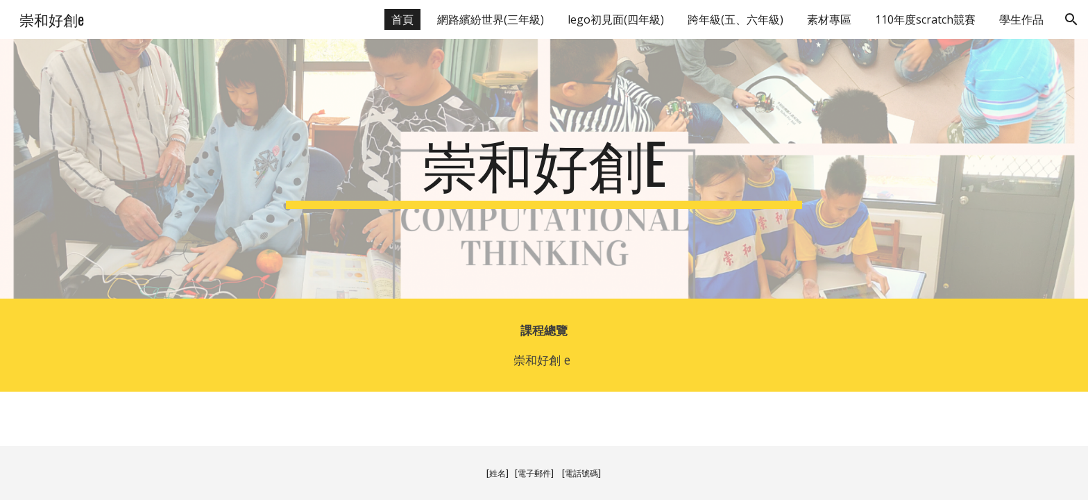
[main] (544, 169)
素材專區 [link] (829, 19)
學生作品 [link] (1021, 19)
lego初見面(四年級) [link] (616, 19)
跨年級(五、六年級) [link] (735, 19)
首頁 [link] (402, 19)
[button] (1071, 19)
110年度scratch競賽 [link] (925, 19)
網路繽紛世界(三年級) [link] (490, 19)
